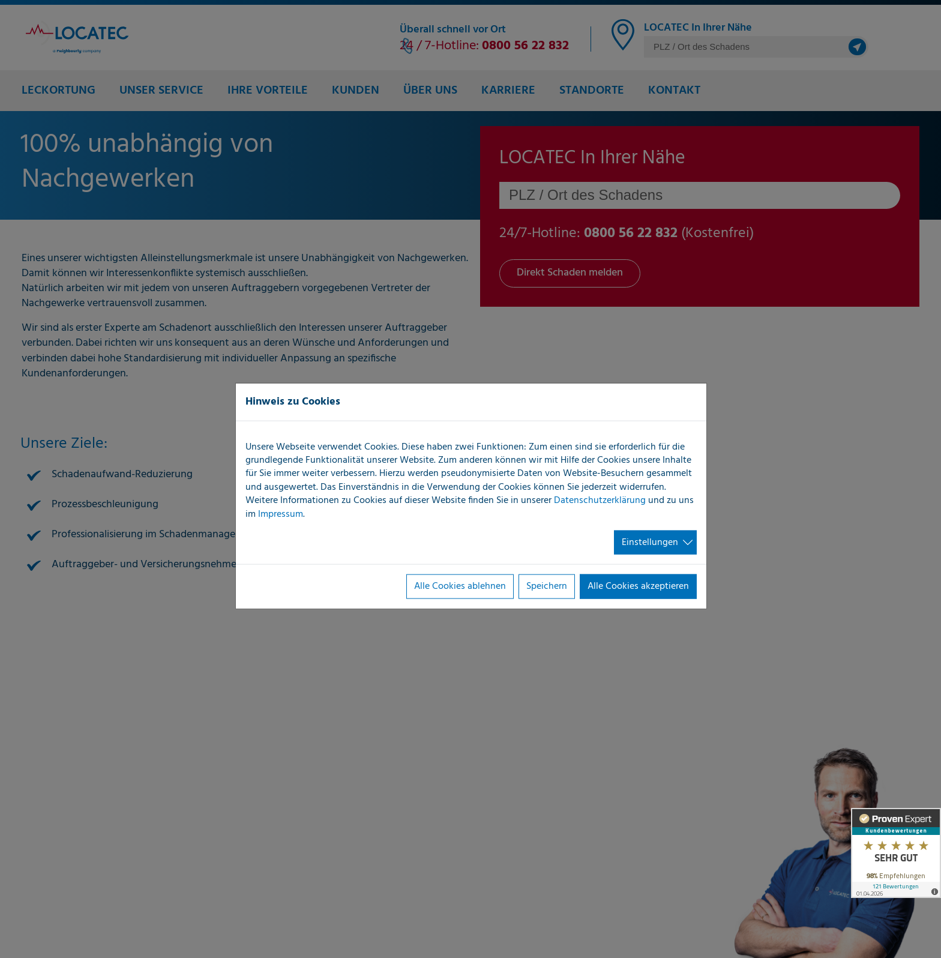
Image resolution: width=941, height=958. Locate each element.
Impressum (280, 514)
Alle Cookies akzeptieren (638, 586)
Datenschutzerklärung (600, 500)
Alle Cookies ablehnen (460, 586)
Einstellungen (650, 542)
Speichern (546, 586)
